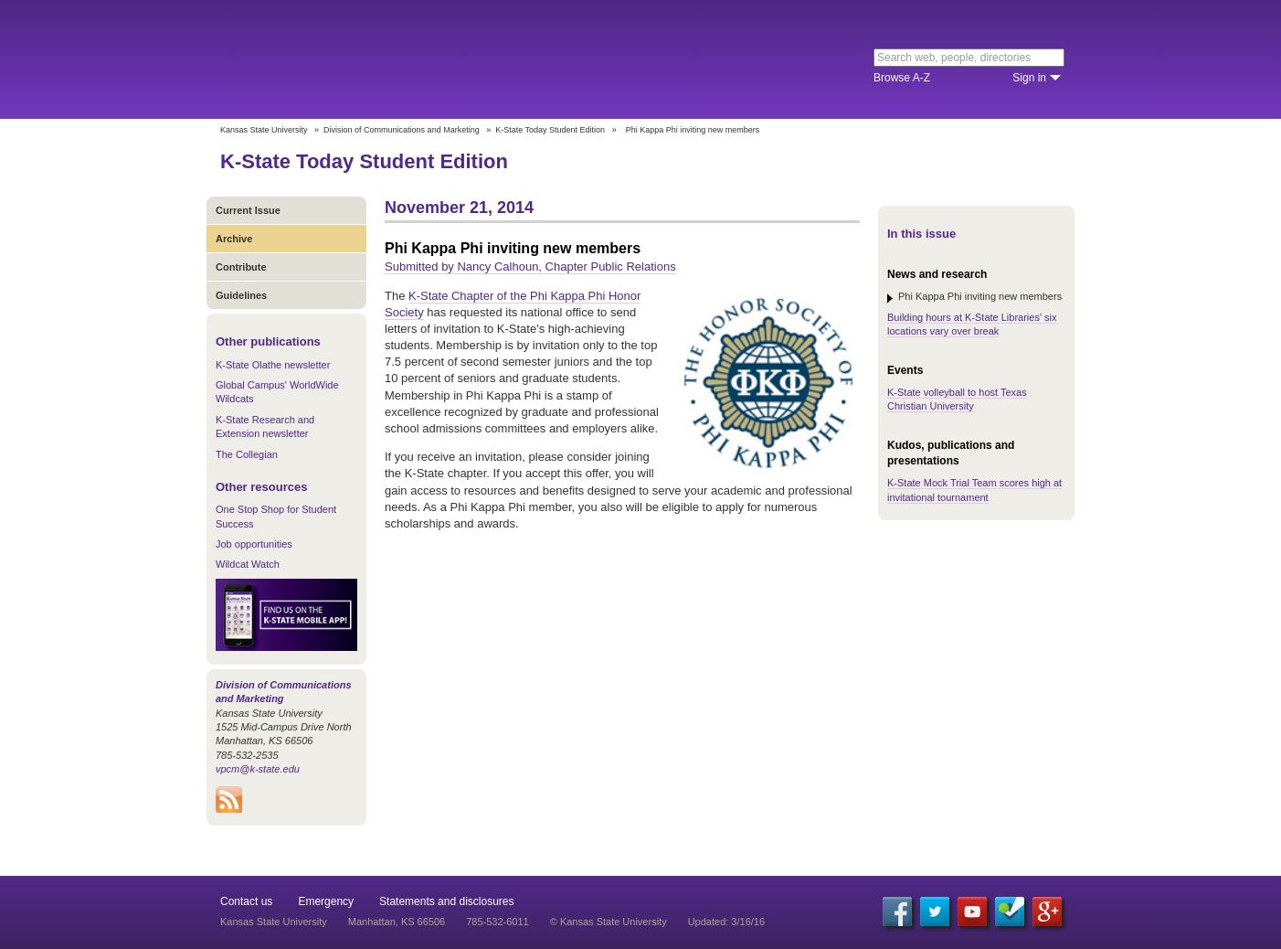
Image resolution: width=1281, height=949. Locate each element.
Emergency (326, 901)
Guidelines (241, 295)
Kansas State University (368, 59)
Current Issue (248, 210)
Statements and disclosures (446, 901)
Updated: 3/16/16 (726, 921)
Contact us (246, 901)
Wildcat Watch (248, 564)
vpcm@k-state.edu (258, 768)
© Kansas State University (608, 921)
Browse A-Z (901, 77)
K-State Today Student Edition (550, 129)
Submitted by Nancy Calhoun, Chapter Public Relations (530, 266)
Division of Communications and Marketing (401, 129)
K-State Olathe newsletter (273, 364)
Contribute (241, 266)
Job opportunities (254, 543)
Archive (234, 238)
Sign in (1029, 77)
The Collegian (247, 454)
